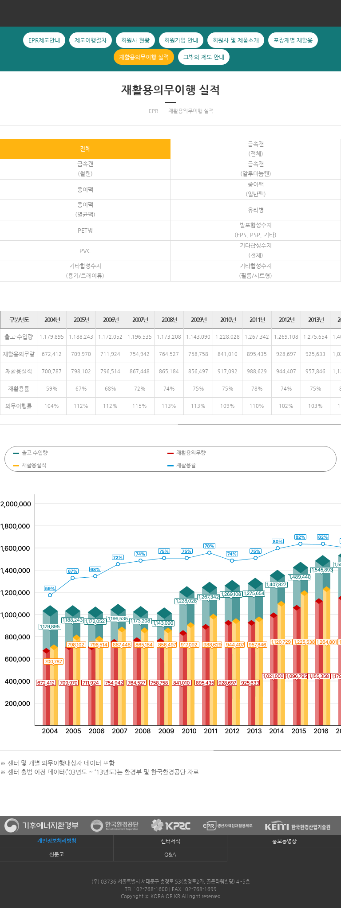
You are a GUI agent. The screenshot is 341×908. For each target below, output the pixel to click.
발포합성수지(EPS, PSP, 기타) (255, 230)
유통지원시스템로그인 (330, 755)
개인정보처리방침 (56, 841)
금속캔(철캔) (85, 168)
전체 (85, 148)
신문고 (56, 854)
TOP (330, 780)
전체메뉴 (10, 13)
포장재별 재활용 (7, 91)
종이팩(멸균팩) (85, 209)
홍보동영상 (284, 841)
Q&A (170, 854)
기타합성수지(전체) (256, 250)
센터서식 (170, 841)
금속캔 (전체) (256, 149)
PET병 (85, 230)
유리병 (256, 210)
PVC (85, 250)
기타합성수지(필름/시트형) (255, 270)
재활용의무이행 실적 (170, 90)
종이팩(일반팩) (256, 189)
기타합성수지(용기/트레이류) (85, 270)
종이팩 (85, 189)
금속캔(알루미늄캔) (255, 168)
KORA (170, 12)
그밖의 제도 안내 (333, 91)
